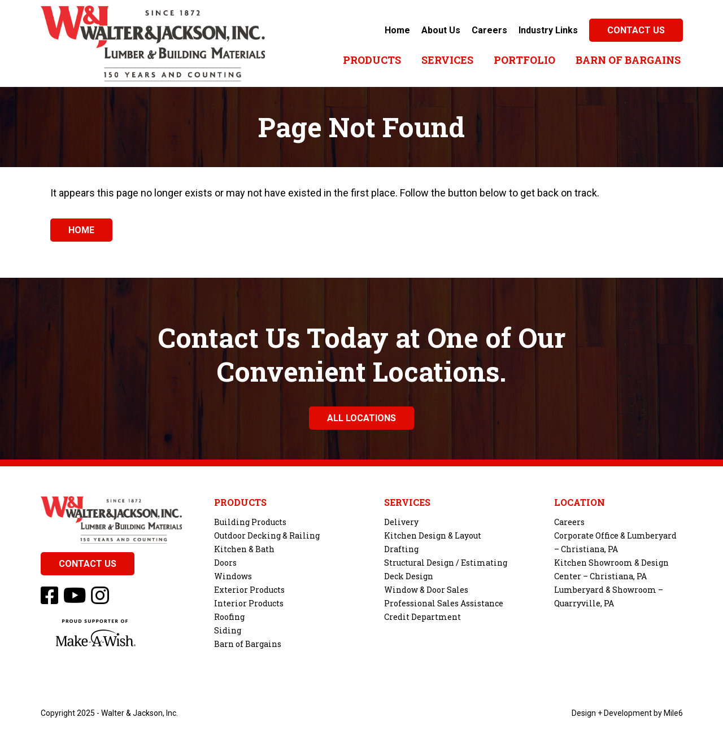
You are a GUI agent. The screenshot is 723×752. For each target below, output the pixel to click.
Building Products (250, 522)
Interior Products (249, 603)
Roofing (229, 616)
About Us (440, 30)
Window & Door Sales (426, 589)
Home (397, 30)
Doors (225, 562)
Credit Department (422, 616)
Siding (227, 630)
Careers (489, 30)
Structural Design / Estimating (445, 562)
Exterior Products (249, 589)
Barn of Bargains (628, 60)
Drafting (401, 549)
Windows (233, 576)
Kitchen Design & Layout (432, 535)
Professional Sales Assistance (443, 603)
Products (372, 60)
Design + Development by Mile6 (627, 713)
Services (447, 60)
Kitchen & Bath (244, 549)
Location (579, 502)
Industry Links (548, 30)
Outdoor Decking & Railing (267, 535)
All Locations (361, 418)
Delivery (401, 522)
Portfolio (524, 60)
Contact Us (636, 30)
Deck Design (408, 576)
